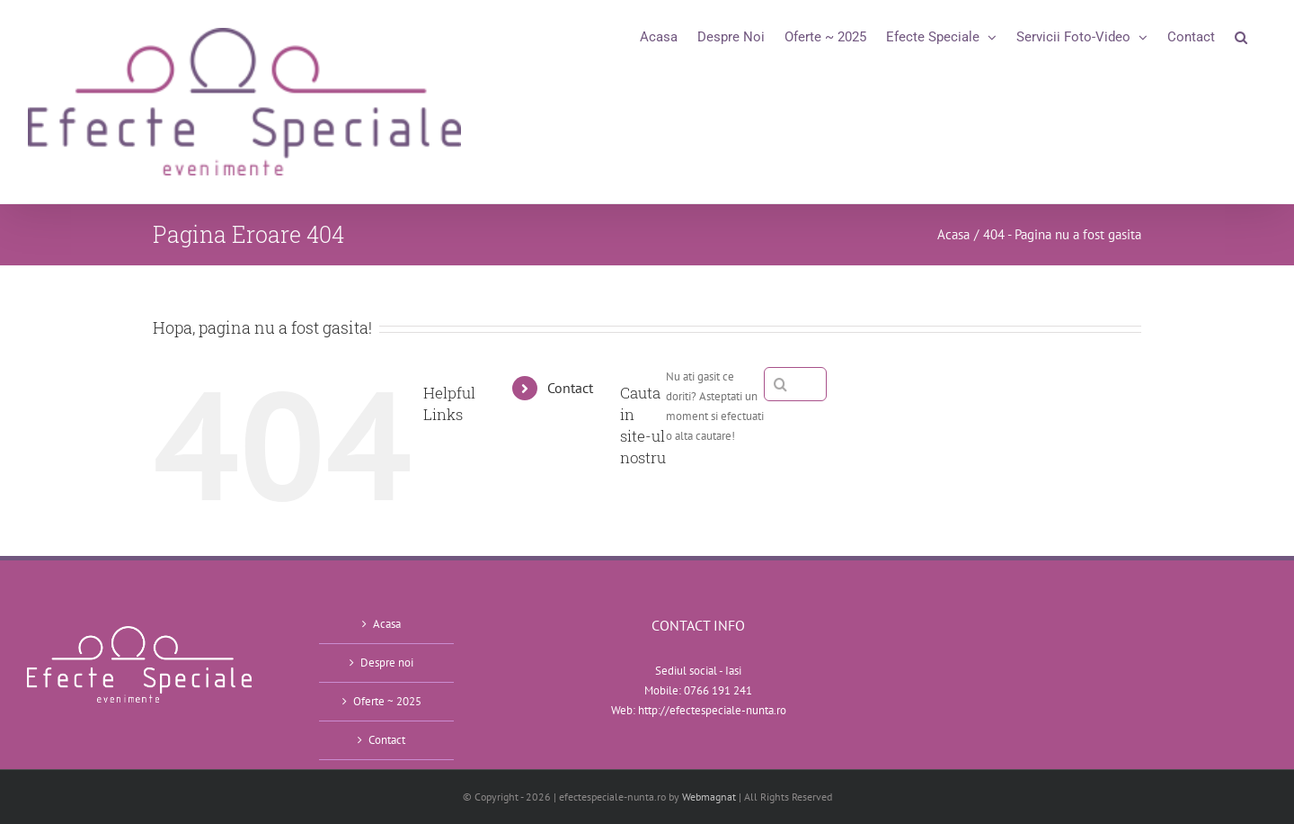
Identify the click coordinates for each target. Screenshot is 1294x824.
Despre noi (386, 662)
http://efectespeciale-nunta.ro (712, 710)
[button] (1241, 37)
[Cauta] (781, 384)
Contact (570, 388)
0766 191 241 (718, 690)
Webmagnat (709, 796)
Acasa (387, 623)
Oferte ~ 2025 (387, 701)
